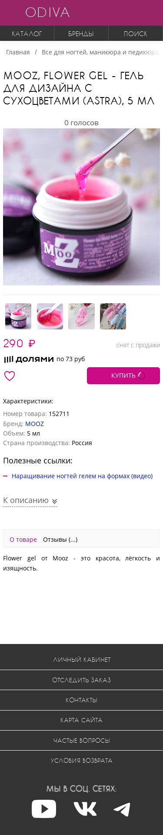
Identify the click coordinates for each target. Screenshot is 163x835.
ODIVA (47, 12)
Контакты (81, 700)
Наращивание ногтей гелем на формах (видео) (82, 476)
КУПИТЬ (123, 375)
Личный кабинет (81, 659)
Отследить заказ (81, 680)
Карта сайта (81, 720)
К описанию (27, 500)
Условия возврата (81, 760)
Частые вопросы (81, 740)
